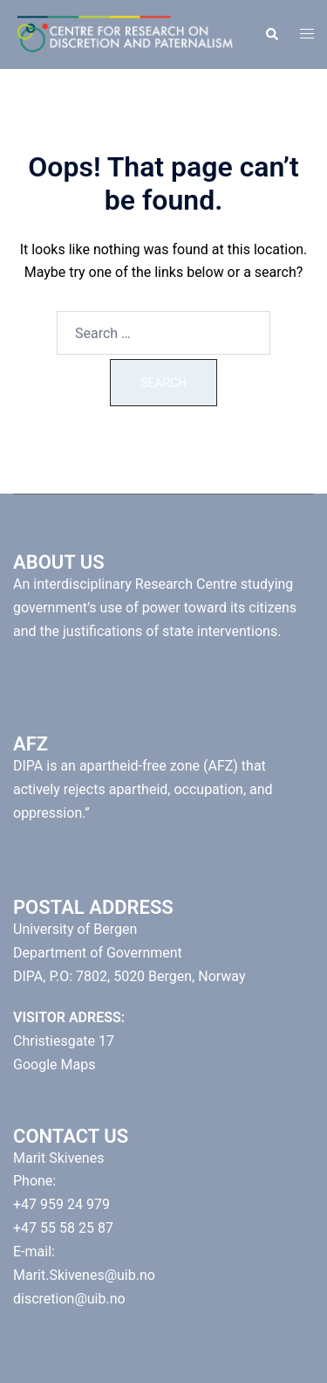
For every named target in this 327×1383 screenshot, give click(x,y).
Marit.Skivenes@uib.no (84, 1275)
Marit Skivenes (58, 1158)
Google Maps (54, 1064)
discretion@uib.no (69, 1298)
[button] (271, 34)
